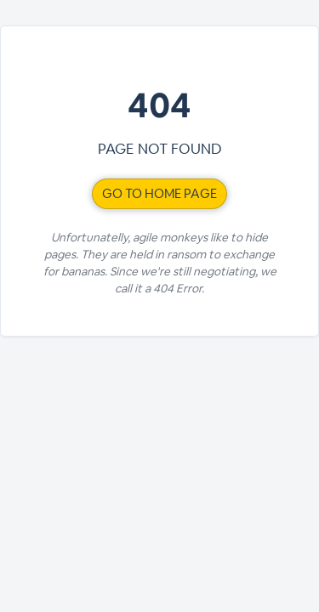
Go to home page (159, 193)
